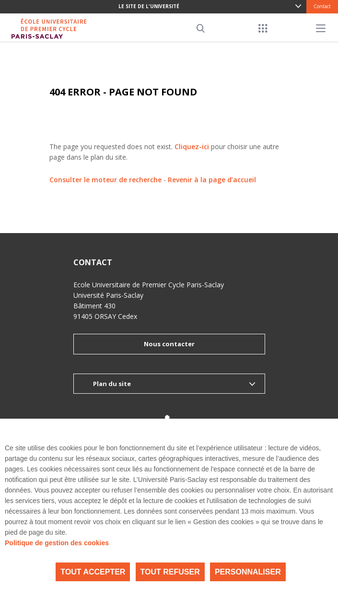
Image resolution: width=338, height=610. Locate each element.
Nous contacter (169, 344)
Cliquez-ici (192, 146)
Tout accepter (92, 572)
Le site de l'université (148, 6)
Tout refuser (170, 572)
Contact (322, 6)
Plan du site (112, 383)
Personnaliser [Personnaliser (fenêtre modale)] (248, 572)
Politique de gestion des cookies (57, 543)
